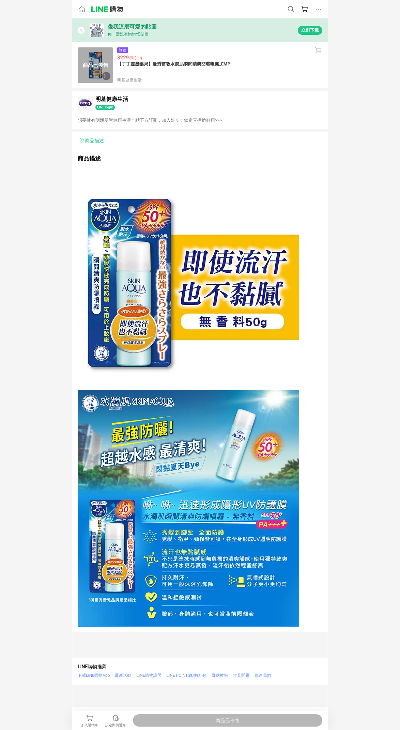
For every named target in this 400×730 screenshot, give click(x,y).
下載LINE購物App (94, 675)
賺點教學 (220, 675)
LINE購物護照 (148, 675)
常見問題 (241, 675)
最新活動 (123, 675)
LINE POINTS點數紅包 (187, 675)
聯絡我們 (263, 675)
